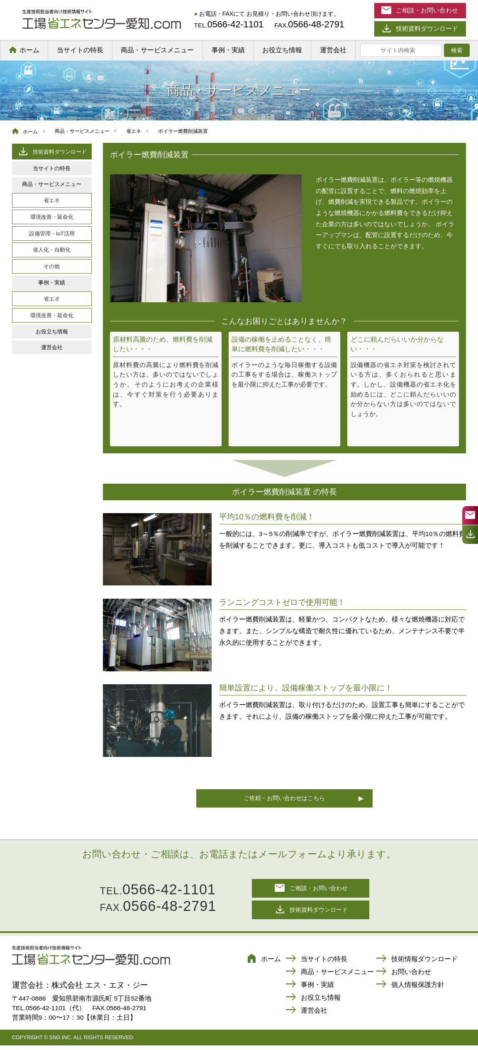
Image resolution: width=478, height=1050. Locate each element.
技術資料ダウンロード (52, 151)
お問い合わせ (403, 976)
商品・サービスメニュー (157, 50)
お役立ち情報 (282, 50)
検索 (457, 50)
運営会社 (333, 50)
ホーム (29, 50)
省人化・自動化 (52, 250)
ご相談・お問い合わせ (311, 890)
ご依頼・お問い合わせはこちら (284, 798)
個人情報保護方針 (410, 989)
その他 (52, 266)
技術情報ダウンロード (417, 963)
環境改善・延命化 (51, 217)
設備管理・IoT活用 (52, 233)
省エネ (52, 200)
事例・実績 (228, 50)
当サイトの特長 (80, 50)
